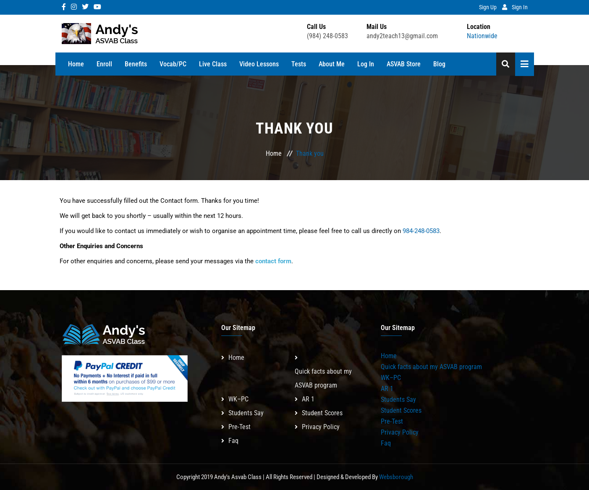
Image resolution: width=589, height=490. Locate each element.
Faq (233, 441)
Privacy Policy (321, 427)
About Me (332, 64)
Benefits (136, 64)
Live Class (213, 64)
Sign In (520, 7)
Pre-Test (239, 427)
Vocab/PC (173, 64)
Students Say (246, 413)
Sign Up (488, 7)
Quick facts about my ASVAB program (323, 378)
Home (76, 64)
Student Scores (322, 413)
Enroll (104, 64)
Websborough (396, 477)
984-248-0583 (421, 231)
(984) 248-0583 (327, 36)
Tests (298, 64)
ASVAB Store (404, 64)
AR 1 (308, 399)
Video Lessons (259, 64)
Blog (439, 64)
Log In (365, 64)
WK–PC (238, 399)
